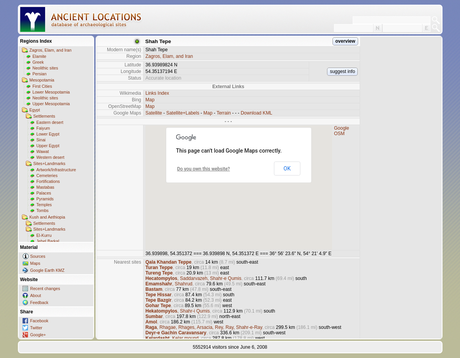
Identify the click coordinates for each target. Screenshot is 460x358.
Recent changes (45, 288)
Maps (35, 263)
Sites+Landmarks (49, 163)
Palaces (44, 193)
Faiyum (43, 128)
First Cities (42, 86)
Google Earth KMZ (47, 270)
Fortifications (48, 181)
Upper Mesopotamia (51, 103)
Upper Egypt (48, 145)
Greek (38, 62)
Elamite (40, 56)
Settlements (44, 116)
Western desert (51, 157)
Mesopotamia (42, 80)
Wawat (43, 151)
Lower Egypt (48, 134)
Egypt (35, 110)
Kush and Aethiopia (47, 217)
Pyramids (45, 198)
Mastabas (45, 187)
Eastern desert (50, 122)
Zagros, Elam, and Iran (51, 50)
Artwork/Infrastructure (56, 169)
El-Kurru (44, 235)
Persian (40, 73)
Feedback (39, 302)
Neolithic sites (45, 68)
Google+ (38, 334)
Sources (37, 256)
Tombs (43, 210)
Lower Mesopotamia (51, 92)
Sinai (41, 139)
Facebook (39, 320)
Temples (44, 204)
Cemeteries (47, 175)
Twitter (36, 327)
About (35, 295)
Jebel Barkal (48, 241)
